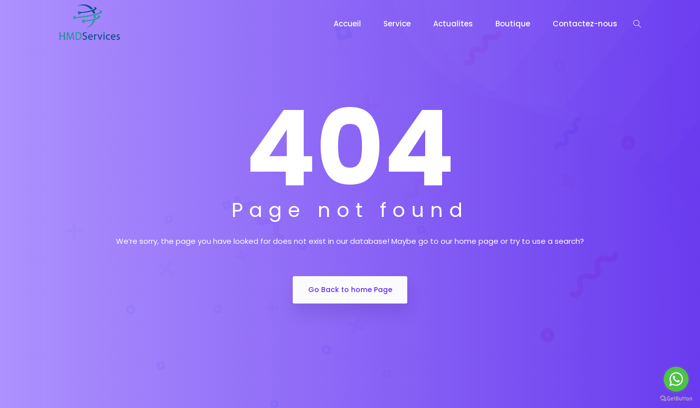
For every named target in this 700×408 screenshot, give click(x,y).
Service (397, 23)
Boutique (512, 23)
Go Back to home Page (350, 290)
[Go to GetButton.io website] (676, 398)
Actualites (453, 23)
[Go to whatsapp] (676, 379)
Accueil (347, 23)
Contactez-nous (585, 23)
